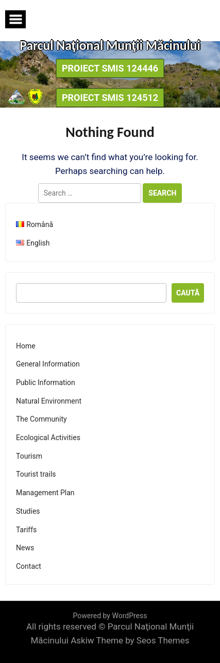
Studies (28, 511)
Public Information (45, 382)
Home (26, 346)
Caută (187, 293)
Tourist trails (36, 474)
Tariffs (26, 530)
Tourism (29, 456)
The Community (41, 419)
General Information (48, 364)
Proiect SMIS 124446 (110, 68)
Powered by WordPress (110, 616)
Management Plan (45, 492)
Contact (28, 566)
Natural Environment (48, 401)
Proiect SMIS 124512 (110, 97)
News (25, 548)
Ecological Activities (48, 437)
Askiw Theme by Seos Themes (130, 640)
